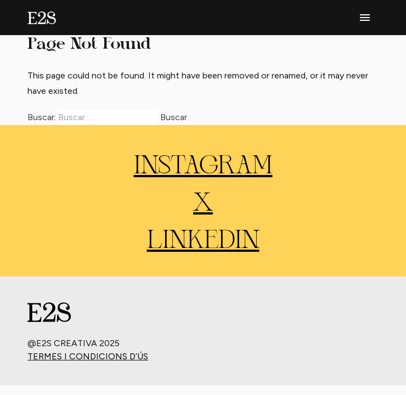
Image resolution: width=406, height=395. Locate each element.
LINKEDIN (203, 241)
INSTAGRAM (203, 167)
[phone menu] (365, 17)
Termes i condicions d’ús (87, 356)
